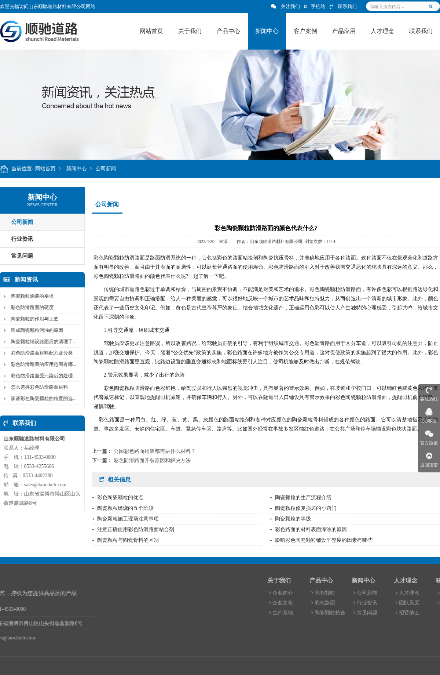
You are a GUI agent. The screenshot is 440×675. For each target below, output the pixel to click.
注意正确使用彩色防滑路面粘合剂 (135, 529)
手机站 (314, 6)
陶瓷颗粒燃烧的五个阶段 (125, 508)
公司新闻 (108, 168)
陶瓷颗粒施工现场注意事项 (128, 519)
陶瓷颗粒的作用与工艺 (33, 319)
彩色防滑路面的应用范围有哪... (42, 364)
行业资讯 (417, 603)
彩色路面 (374, 603)
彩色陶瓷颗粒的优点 (120, 497)
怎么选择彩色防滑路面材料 (37, 387)
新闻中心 (78, 168)
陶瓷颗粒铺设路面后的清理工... (42, 341)
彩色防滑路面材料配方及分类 (40, 353)
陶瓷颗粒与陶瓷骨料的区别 (128, 540)
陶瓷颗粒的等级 (293, 519)
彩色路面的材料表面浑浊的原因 (311, 529)
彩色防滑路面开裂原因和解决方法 (152, 460)
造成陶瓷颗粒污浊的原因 (35, 330)
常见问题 (417, 613)
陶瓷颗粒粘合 (380, 613)
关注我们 (285, 6)
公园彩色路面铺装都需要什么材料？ (155, 451)
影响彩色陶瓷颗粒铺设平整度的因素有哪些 (324, 540)
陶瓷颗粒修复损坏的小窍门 (306, 508)
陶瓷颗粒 (374, 593)
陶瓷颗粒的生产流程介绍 (303, 497)
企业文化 (332, 603)
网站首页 (47, 168)
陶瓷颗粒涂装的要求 (30, 296)
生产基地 (332, 613)
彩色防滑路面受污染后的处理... (42, 375)
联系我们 (343, 6)
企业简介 (332, 593)
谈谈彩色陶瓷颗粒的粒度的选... (42, 398)
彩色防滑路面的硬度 (30, 307)
